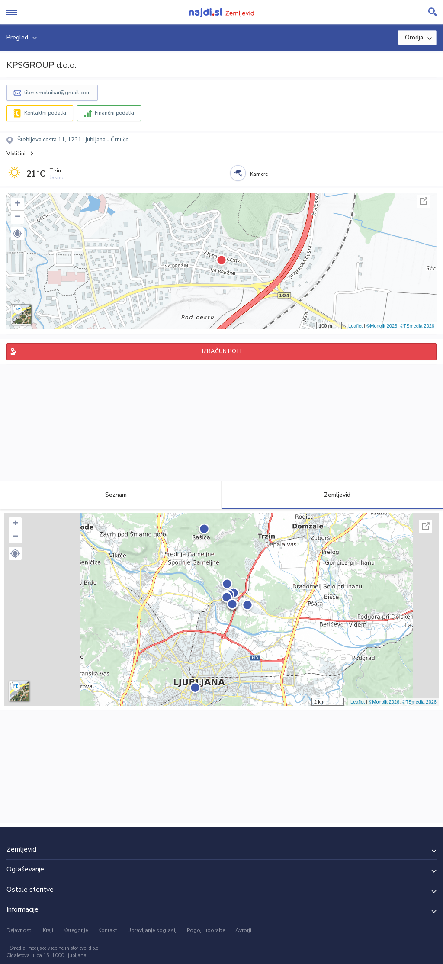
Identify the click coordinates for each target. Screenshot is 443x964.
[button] (17, 233)
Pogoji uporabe (206, 930)
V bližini (16, 153)
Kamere (259, 173)
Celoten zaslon (423, 201)
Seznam (111, 495)
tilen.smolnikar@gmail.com (57, 92)
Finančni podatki (114, 112)
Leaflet (355, 325)
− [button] (17, 217)
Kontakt (107, 930)
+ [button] (17, 204)
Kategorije (76, 930)
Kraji (48, 930)
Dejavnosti (19, 930)
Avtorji (243, 930)
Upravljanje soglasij (152, 930)
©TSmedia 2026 (417, 325)
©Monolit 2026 (381, 325)
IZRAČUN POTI (221, 351)
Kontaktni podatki (45, 112)
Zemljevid (332, 495)
